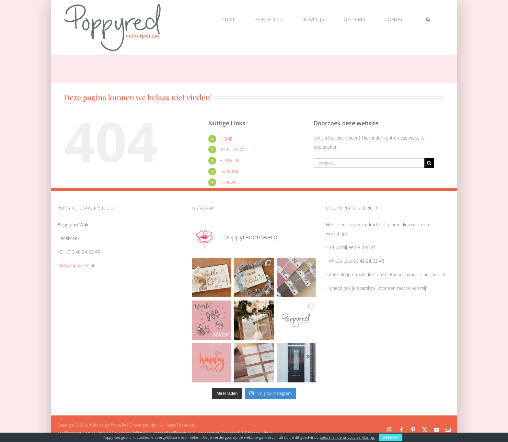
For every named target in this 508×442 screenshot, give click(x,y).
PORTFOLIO (231, 149)
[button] (428, 19)
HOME (226, 139)
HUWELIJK (229, 160)
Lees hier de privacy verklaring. (347, 437)
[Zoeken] (429, 163)
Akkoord (391, 437)
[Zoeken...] (369, 163)
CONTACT (229, 182)
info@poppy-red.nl (75, 265)
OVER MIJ (228, 171)
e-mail (363, 247)
